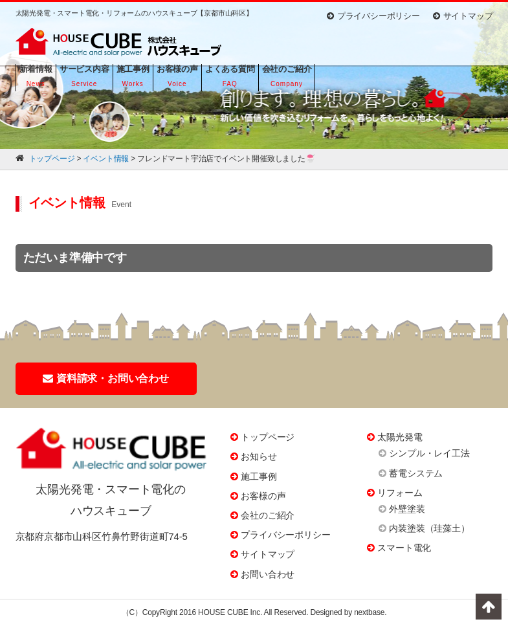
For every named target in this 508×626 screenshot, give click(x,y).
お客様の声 (263, 496)
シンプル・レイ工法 (429, 453)
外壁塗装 (407, 509)
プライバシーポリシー (373, 16)
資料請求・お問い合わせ (106, 378)
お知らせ (258, 456)
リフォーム (399, 492)
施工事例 (258, 476)
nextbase (369, 612)
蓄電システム (416, 473)
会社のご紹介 (267, 515)
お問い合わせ (267, 574)
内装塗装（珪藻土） (429, 528)
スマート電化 (404, 547)
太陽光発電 (399, 437)
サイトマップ (463, 16)
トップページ (267, 437)
